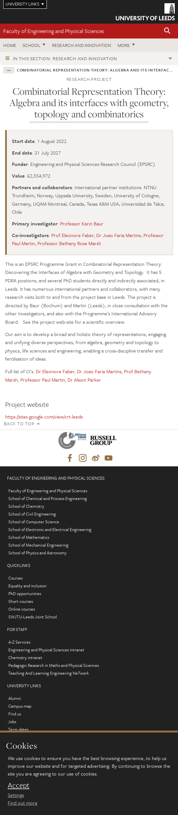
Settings (16, 795)
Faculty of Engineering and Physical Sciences (53, 31)
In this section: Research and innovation (65, 58)
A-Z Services (19, 642)
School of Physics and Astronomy (37, 552)
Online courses (21, 609)
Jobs (12, 721)
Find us (14, 714)
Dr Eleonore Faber (55, 371)
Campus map (19, 706)
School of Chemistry (26, 506)
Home (9, 45)
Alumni (14, 698)
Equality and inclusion (27, 585)
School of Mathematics (28, 537)
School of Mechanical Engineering (38, 545)
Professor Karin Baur (81, 223)
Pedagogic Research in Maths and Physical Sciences (53, 665)
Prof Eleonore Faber (72, 235)
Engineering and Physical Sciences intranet (46, 650)
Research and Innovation (81, 45)
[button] (167, 31)
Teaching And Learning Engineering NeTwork (48, 673)
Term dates (18, 729)
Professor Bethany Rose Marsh (69, 243)
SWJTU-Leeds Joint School (32, 617)
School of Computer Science (33, 521)
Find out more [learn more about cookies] (22, 802)
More (124, 45)
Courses (15, 578)
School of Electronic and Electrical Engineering (49, 529)
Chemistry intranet (25, 657)
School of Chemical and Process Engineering (47, 498)
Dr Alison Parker (84, 379)
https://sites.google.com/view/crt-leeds (44, 416)
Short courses (20, 601)
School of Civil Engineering (32, 514)
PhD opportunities (24, 593)
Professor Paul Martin (42, 379)
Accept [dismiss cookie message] (18, 785)
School (31, 45)
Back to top (19, 423)
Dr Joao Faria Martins (118, 235)
